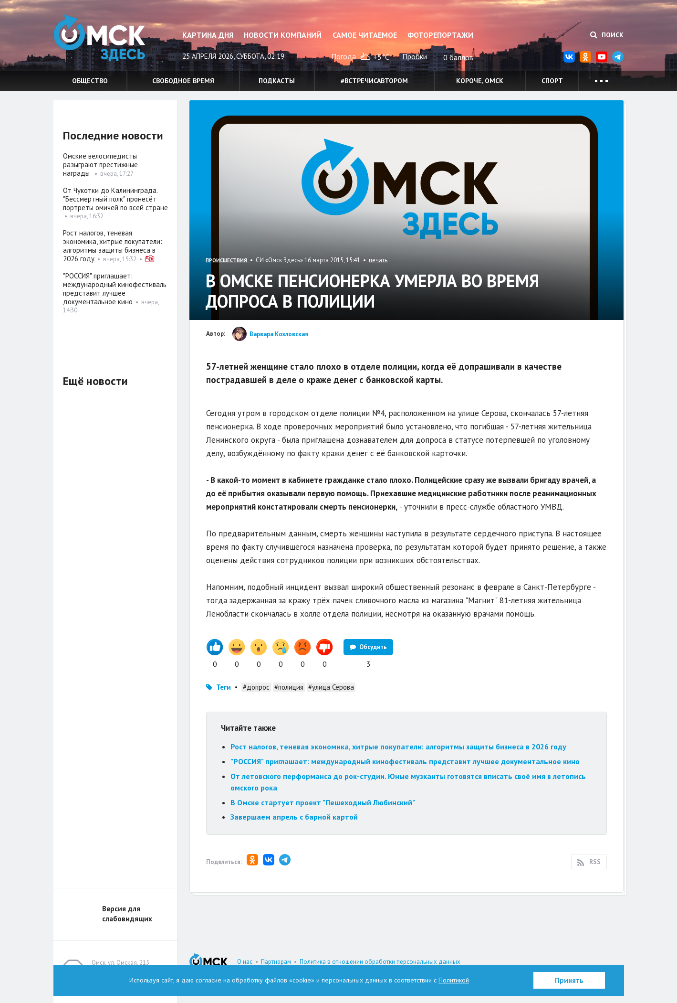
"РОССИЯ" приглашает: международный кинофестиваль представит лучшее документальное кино (405, 761)
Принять (569, 980)
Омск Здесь (101, 39)
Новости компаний (283, 35)
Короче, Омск (479, 80)
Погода (343, 56)
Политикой (453, 980)
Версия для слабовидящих (127, 913)
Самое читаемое (365, 35)
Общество (90, 80)
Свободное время (183, 80)
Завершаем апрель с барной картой (294, 817)
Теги (223, 687)
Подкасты (277, 80)
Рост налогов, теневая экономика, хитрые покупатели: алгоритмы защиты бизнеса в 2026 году (398, 746)
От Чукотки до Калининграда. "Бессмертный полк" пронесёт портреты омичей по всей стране (115, 199)
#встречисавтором (374, 80)
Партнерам (276, 962)
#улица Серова (331, 687)
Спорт (552, 80)
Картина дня (207, 35)
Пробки (414, 56)
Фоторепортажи (440, 35)
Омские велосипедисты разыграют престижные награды (100, 164)
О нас (244, 962)
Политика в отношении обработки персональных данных (380, 962)
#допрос (256, 687)
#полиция (288, 687)
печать (378, 260)
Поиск (607, 35)
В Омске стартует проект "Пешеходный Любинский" (322, 802)
